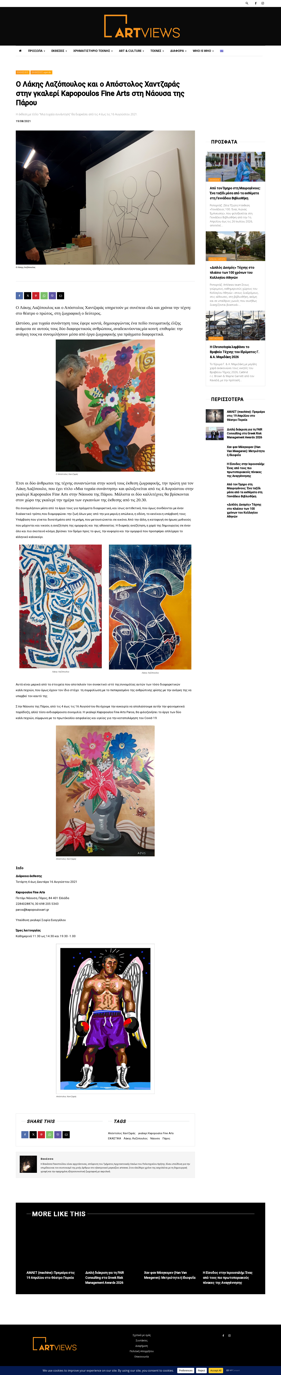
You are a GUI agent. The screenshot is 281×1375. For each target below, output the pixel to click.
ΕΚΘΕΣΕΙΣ (23, 72)
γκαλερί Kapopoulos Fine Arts (156, 1133)
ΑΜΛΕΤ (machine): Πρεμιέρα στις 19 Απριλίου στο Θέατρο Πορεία (246, 426)
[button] (247, 3)
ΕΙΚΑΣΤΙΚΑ (114, 1138)
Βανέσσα (47, 1158)
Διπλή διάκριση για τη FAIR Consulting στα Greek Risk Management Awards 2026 (244, 443)
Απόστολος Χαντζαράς (121, 1133)
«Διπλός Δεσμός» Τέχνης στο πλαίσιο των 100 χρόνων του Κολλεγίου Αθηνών (235, 277)
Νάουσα (155, 1138)
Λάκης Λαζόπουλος (136, 1138)
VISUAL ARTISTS (219, 263)
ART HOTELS (218, 343)
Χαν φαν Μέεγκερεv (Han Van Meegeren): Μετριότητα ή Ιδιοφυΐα (246, 461)
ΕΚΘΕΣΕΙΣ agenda (41, 72)
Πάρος (166, 1138)
